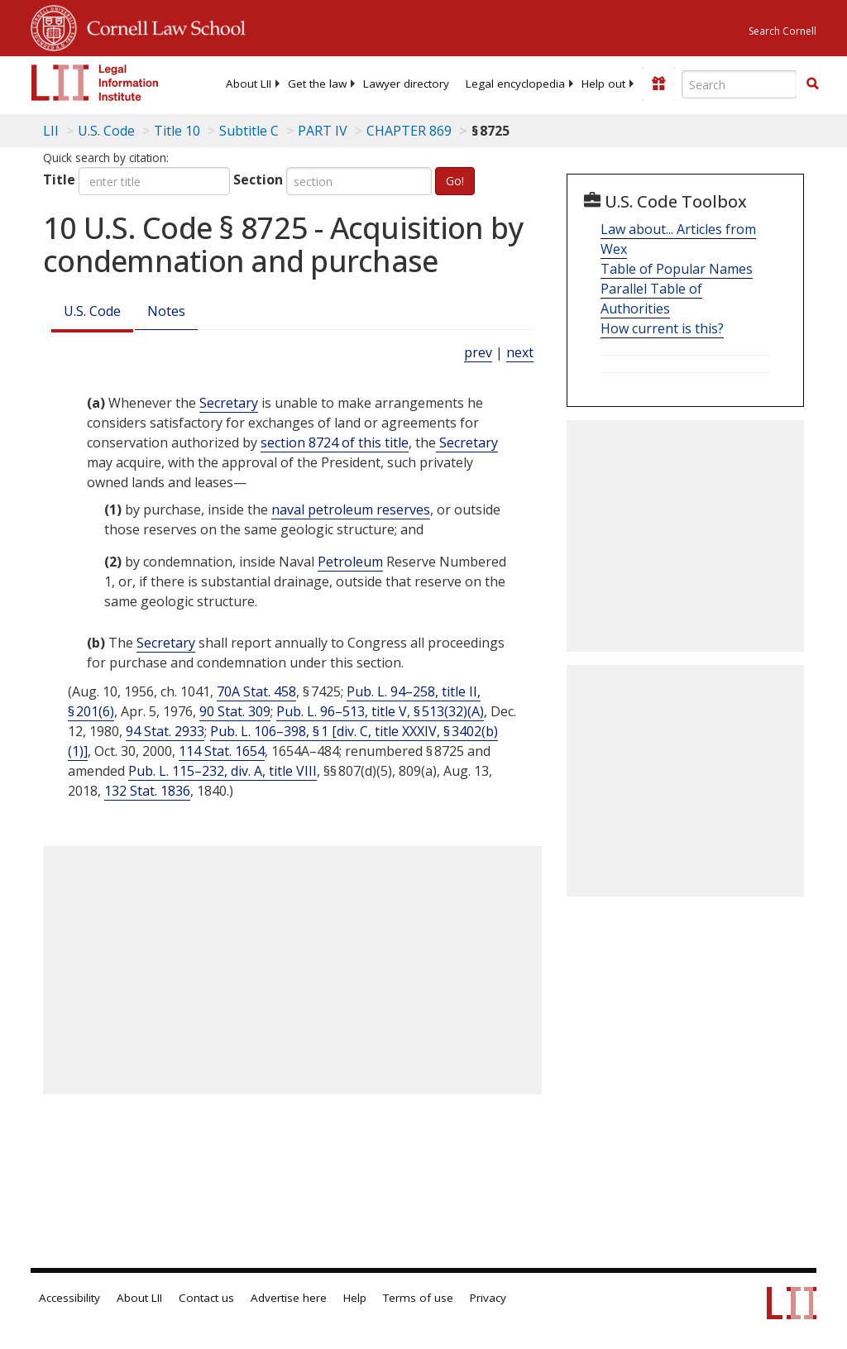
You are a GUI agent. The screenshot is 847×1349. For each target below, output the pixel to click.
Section (258, 179)
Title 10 (177, 131)
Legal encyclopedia (515, 83)
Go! (455, 181)
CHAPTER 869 (409, 131)
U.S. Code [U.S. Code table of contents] (106, 131)
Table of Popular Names (677, 269)
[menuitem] (249, 83)
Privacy (488, 1297)
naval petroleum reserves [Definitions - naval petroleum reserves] (350, 509)
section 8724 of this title (335, 442)
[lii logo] (95, 82)
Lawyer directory (406, 83)
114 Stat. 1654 (222, 751)
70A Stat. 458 (256, 691)
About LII (248, 83)
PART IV (322, 131)
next (520, 352)
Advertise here (289, 1297)
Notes (166, 311)
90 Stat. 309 (234, 711)
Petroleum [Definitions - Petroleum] (350, 562)
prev (478, 352)
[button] (812, 83)
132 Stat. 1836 (147, 791)
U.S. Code (92, 311)
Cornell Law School (161, 25)
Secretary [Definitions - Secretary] (228, 403)
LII (51, 131)
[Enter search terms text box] (739, 84)
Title (59, 179)
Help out (603, 83)
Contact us (206, 1297)
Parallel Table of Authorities (651, 299)
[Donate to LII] (658, 83)
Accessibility (69, 1297)
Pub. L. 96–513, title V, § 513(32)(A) (380, 711)
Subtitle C (249, 131)
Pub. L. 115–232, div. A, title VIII (222, 771)
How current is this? (662, 328)
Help (354, 1297)
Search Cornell (782, 31)
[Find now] (812, 84)
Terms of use (418, 1297)
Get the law (317, 83)
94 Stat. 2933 (165, 731)
